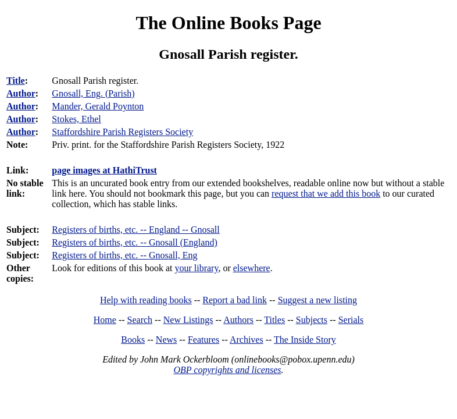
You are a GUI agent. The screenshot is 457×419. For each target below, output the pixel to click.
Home (105, 320)
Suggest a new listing (317, 300)
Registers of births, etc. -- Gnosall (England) (134, 242)
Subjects (311, 320)
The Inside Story (305, 340)
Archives (246, 340)
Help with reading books (146, 300)
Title (15, 81)
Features (203, 340)
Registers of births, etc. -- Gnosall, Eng (124, 255)
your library (196, 268)
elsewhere (251, 268)
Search (140, 320)
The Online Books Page (228, 22)
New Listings (188, 320)
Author (20, 93)
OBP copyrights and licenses (227, 370)
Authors (238, 320)
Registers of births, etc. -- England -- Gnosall (135, 230)
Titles (274, 320)
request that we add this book (326, 193)
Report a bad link (234, 300)
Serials (351, 320)
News (166, 340)
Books (133, 340)
